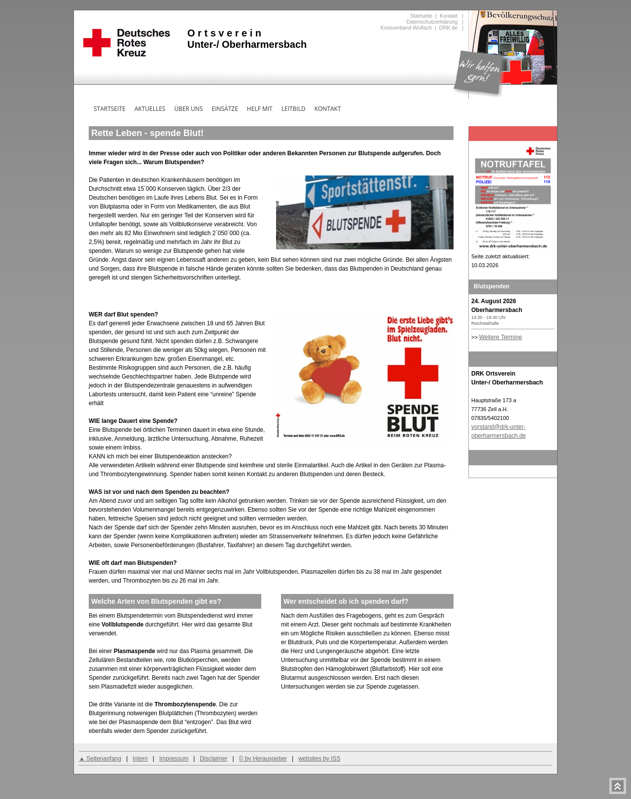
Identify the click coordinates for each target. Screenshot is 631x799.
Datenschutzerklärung (431, 22)
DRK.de (448, 28)
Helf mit (260, 108)
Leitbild (293, 108)
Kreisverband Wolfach (406, 28)
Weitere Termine (500, 337)
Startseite (421, 16)
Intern (140, 758)
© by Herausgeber (263, 758)
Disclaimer (213, 758)
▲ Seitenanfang (100, 758)
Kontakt (448, 16)
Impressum (173, 758)
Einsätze (224, 108)
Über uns (188, 108)
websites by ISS (319, 758)
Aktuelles (150, 108)
